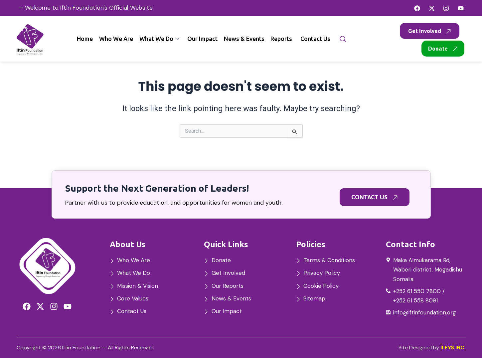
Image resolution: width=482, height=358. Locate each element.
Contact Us (316, 38)
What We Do (160, 38)
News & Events (245, 38)
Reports (282, 38)
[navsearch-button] (343, 39)
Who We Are (118, 38)
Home (87, 38)
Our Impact (203, 38)
